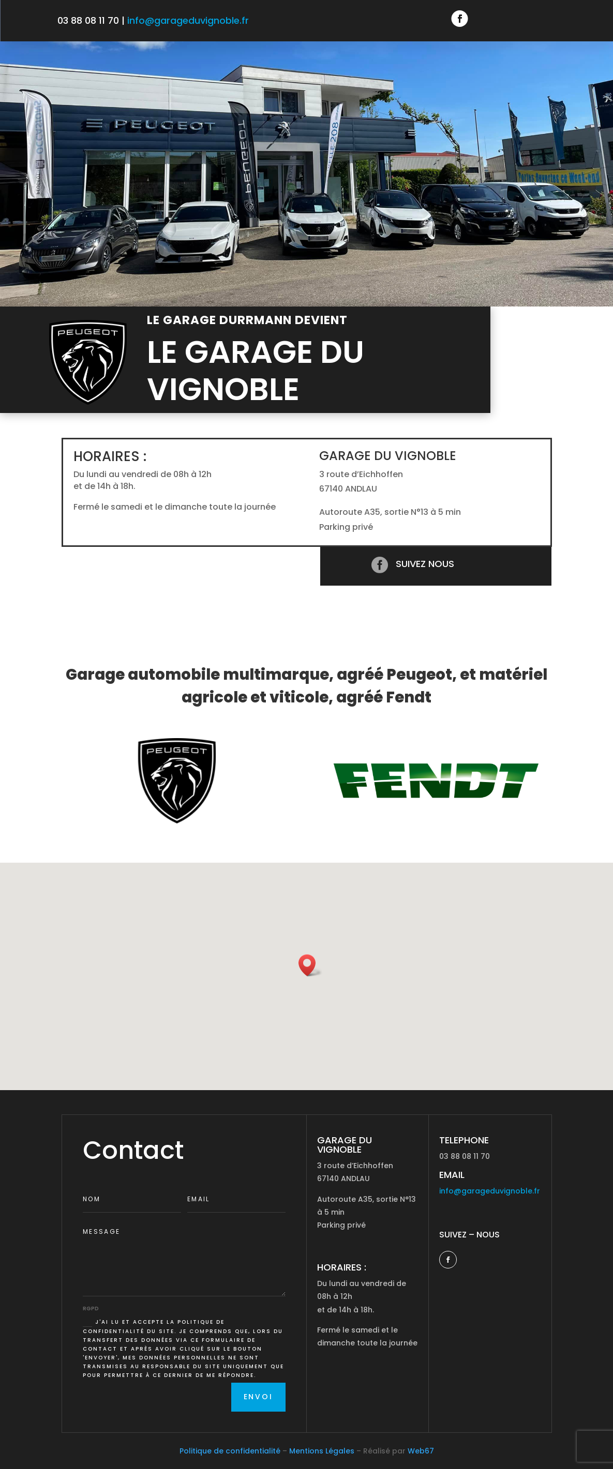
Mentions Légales (321, 1451)
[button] (310, 965)
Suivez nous (425, 563)
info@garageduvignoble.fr (188, 20)
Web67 (421, 1451)
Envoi (258, 1396)
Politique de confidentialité (230, 1451)
